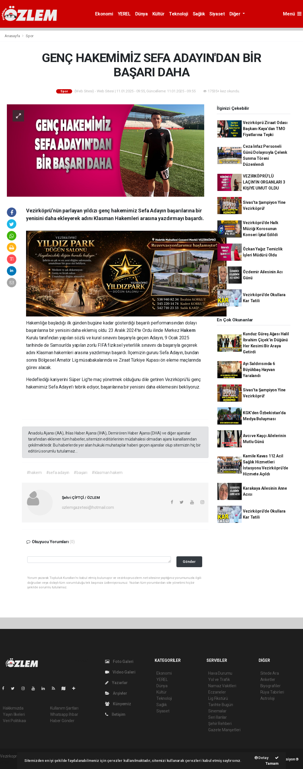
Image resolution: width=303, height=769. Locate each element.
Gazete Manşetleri (224, 730)
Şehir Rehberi (220, 723)
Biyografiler (270, 686)
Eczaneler (217, 692)
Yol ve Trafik (219, 679)
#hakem (34, 472)
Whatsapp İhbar (64, 714)
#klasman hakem (107, 472)
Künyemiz (118, 704)
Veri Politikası (14, 720)
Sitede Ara (269, 673)
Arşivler (116, 693)
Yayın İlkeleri (14, 714)
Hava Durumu (220, 673)
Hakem (187, 330)
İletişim (115, 714)
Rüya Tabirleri (272, 692)
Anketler (267, 679)
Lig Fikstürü (218, 698)
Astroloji (267, 698)
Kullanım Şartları (64, 708)
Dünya (141, 14)
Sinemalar (217, 711)
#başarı (80, 472)
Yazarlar (116, 682)
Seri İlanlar (217, 717)
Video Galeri (120, 672)
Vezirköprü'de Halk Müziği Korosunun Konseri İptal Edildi (260, 228)
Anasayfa (13, 36)
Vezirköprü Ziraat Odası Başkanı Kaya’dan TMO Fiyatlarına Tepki (265, 128)
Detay (262, 758)
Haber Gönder (62, 720)
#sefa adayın (58, 472)
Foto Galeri (119, 661)
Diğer (235, 14)
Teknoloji (178, 14)
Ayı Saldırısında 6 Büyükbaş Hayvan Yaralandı (259, 369)
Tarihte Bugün (220, 704)
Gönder (189, 561)
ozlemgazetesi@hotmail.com (88, 507)
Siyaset (217, 14)
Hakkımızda (13, 708)
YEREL (124, 14)
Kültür (158, 14)
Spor (30, 36)
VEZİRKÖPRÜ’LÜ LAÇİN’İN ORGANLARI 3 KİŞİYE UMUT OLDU (264, 182)
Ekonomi (104, 14)
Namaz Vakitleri (222, 686)
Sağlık (199, 14)
